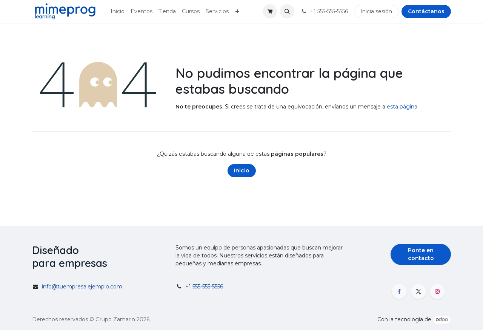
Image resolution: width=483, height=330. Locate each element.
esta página (402, 106)
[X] (418, 291)
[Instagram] (437, 291)
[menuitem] (118, 12)
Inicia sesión (376, 11)
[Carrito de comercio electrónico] (270, 11)
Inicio (241, 170)
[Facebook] (399, 291)
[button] (287, 11)
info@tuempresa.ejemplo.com (82, 286)
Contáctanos (426, 11)
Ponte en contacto (421, 254)
